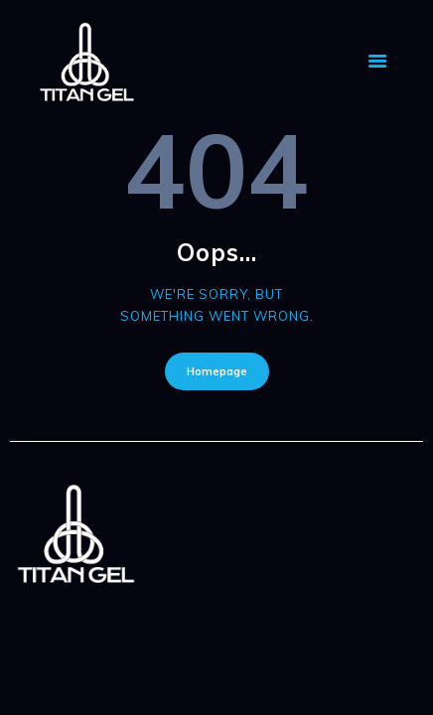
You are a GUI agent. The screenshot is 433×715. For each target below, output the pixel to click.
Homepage (217, 371)
